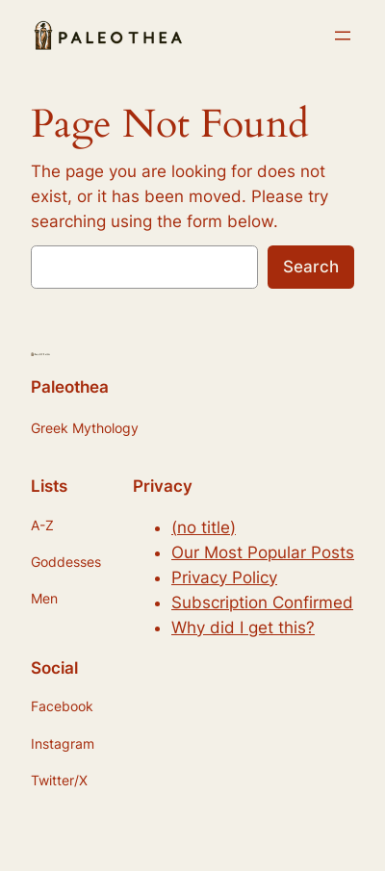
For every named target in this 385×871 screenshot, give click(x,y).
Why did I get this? (243, 627)
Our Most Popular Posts (262, 552)
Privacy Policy (224, 577)
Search (311, 266)
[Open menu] (342, 35)
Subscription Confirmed (262, 602)
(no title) (203, 527)
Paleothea (70, 387)
